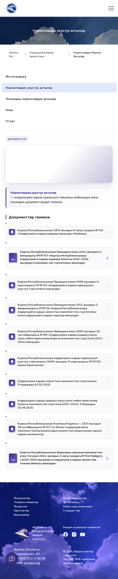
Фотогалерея (16, 76)
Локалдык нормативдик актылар (31, 99)
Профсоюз (20, 506)
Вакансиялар (21, 514)
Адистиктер (21, 510)
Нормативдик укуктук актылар (29, 88)
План (9, 110)
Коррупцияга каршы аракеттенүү (42, 54)
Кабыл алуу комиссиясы (77, 506)
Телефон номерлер (26, 502)
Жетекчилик (70, 502)
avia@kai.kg (32, 563)
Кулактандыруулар (75, 498)
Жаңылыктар (22, 498)
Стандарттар (71, 510)
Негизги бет (13, 54)
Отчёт (10, 121)
